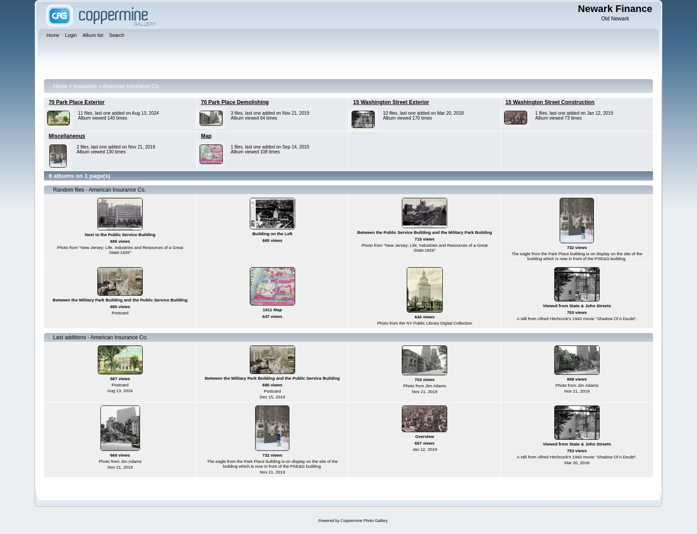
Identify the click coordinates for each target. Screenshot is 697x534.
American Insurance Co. (131, 86)
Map (206, 136)
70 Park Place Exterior (76, 102)
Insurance (85, 86)
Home (60, 86)
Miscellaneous (66, 136)
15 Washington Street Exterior (391, 102)
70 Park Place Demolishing (235, 102)
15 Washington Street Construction (549, 102)
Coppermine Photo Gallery (364, 520)
